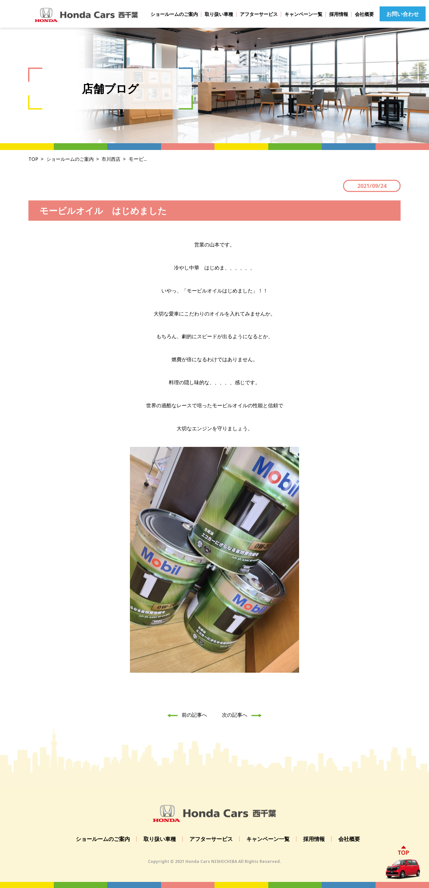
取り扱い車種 (219, 14)
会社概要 (364, 14)
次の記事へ (243, 714)
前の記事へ (185, 714)
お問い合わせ (402, 14)
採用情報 (338, 14)
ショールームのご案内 (174, 14)
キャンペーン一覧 (303, 14)
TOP (33, 158)
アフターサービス (259, 14)
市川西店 (115, 158)
